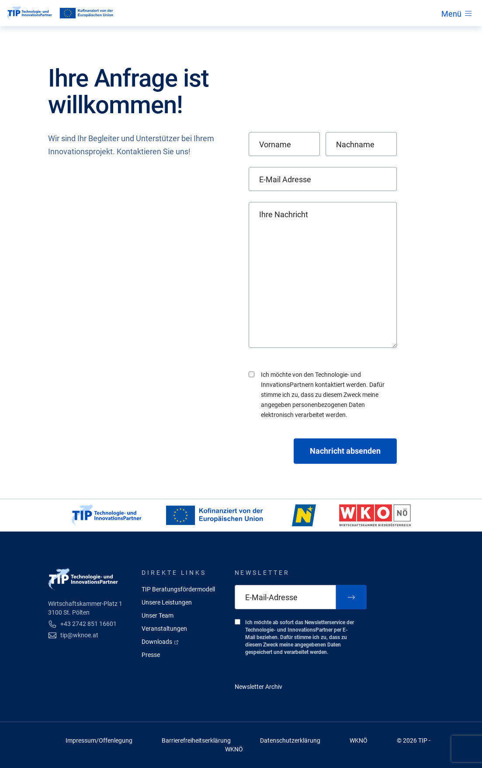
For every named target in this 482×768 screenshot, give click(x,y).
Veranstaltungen (164, 628)
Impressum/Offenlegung (99, 740)
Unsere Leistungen (167, 602)
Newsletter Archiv (258, 686)
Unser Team (157, 615)
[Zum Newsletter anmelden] (351, 597)
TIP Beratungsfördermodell (178, 589)
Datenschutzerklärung (290, 740)
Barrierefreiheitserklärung (196, 740)
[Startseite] (29, 13)
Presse (151, 654)
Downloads (160, 641)
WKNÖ (359, 740)
